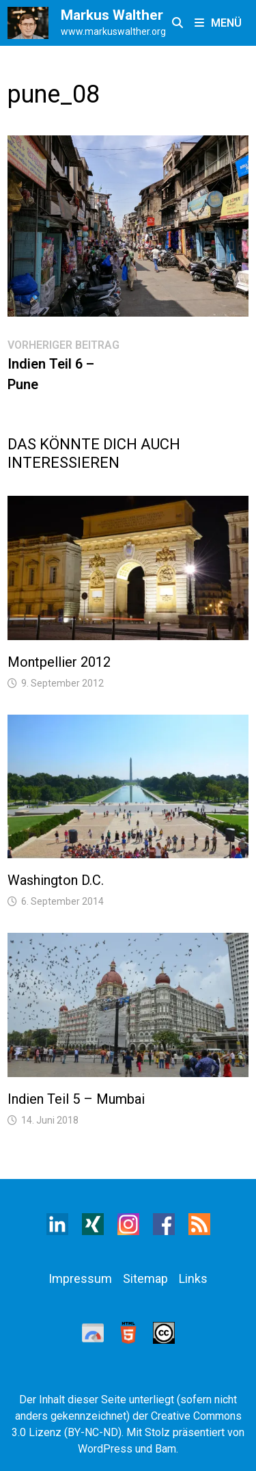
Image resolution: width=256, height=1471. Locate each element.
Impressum (80, 1278)
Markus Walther (112, 15)
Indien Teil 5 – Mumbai (76, 1099)
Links (193, 1278)
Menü (218, 22)
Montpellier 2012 (59, 662)
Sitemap (145, 1278)
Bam (165, 1448)
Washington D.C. (56, 880)
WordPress (105, 1448)
